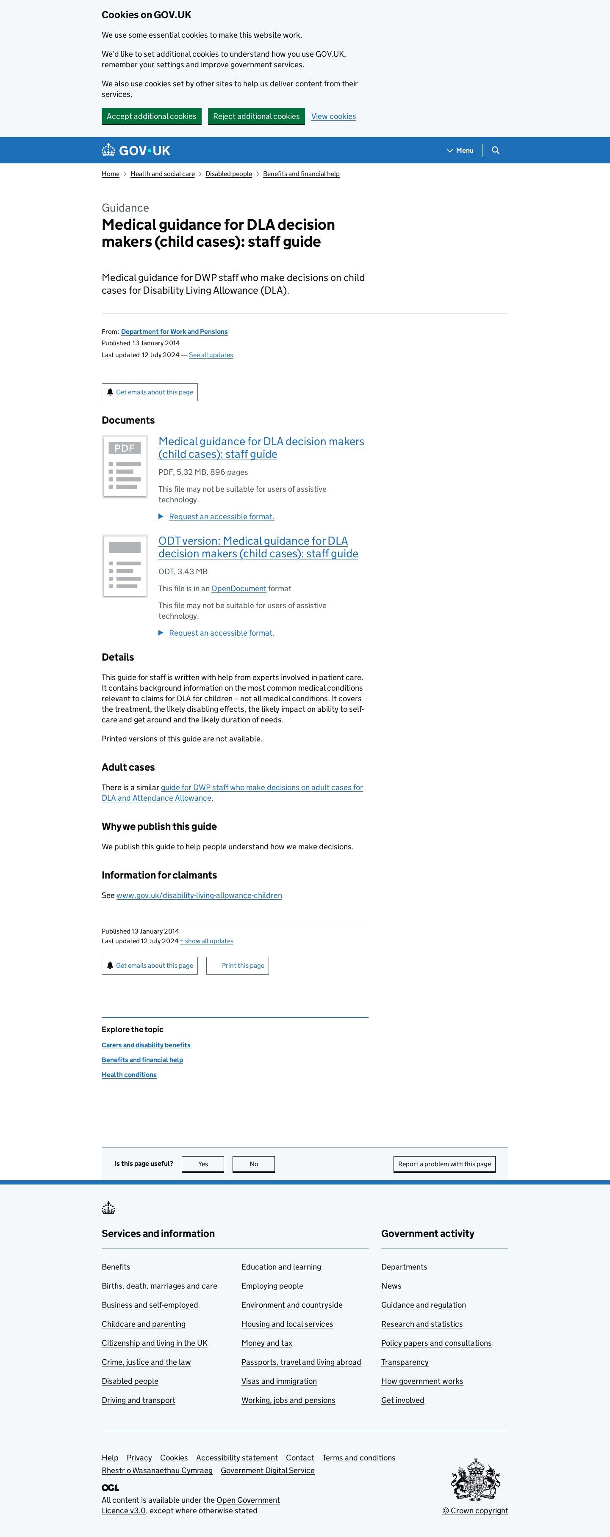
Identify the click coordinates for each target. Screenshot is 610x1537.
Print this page (243, 965)
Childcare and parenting (144, 1324)
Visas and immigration (279, 1381)
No (262, 1164)
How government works (422, 1381)
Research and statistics (422, 1324)
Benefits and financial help (301, 174)
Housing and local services (287, 1324)
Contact (300, 1458)
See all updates (211, 355)
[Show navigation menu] (460, 150)
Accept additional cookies (152, 116)
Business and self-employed (150, 1305)
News (391, 1286)
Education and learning (281, 1267)
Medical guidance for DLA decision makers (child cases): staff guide (261, 447)
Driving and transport (138, 1400)
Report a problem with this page (444, 1164)
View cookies (333, 116)
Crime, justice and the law (146, 1362)
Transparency (405, 1362)
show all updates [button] (206, 941)
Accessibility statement (237, 1458)
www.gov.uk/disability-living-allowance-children (199, 895)
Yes (211, 1164)
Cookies (174, 1458)
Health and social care (162, 174)
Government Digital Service (268, 1470)
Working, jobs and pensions (288, 1400)
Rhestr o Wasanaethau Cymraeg (157, 1470)
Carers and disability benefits (146, 1045)
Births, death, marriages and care (159, 1286)
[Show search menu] (495, 150)
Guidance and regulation (423, 1305)
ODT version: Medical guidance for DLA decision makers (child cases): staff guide (258, 547)
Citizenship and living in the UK (155, 1343)
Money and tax (266, 1343)
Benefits (116, 1267)
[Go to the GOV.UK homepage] (136, 150)
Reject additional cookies (256, 116)
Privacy (139, 1458)
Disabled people (228, 174)
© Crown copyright (475, 1510)
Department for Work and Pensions (174, 332)
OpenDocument (238, 588)
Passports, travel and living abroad (301, 1362)
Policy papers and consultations (436, 1343)
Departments (404, 1267)
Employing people (272, 1286)
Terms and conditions (359, 1458)
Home (110, 174)
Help (110, 1458)
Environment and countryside (292, 1305)
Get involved (402, 1400)
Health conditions (129, 1075)
